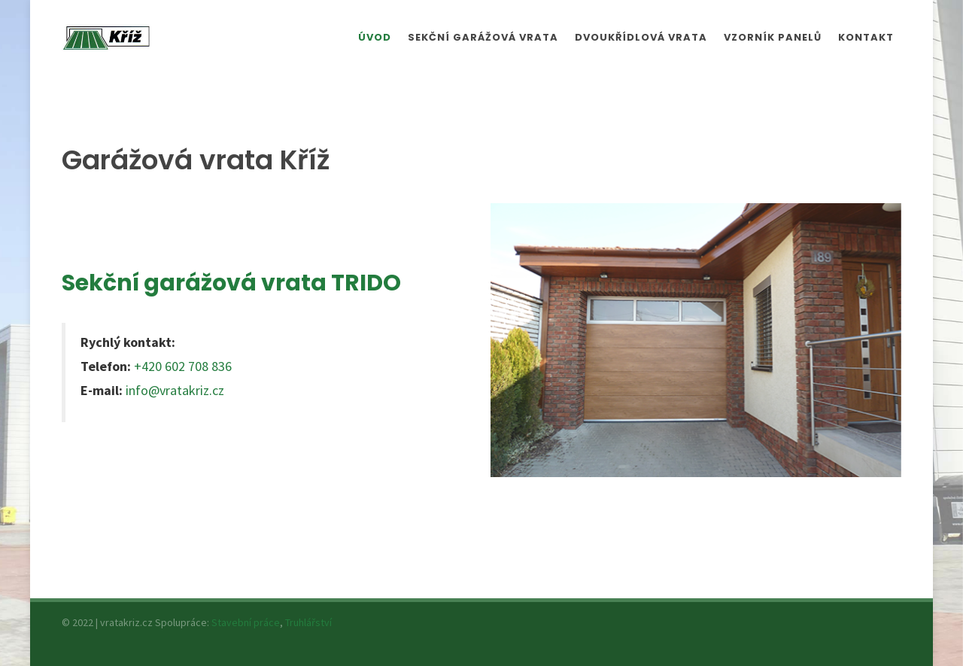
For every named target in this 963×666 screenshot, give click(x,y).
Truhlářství (308, 622)
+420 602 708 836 (183, 366)
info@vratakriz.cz (175, 390)
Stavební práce (245, 622)
